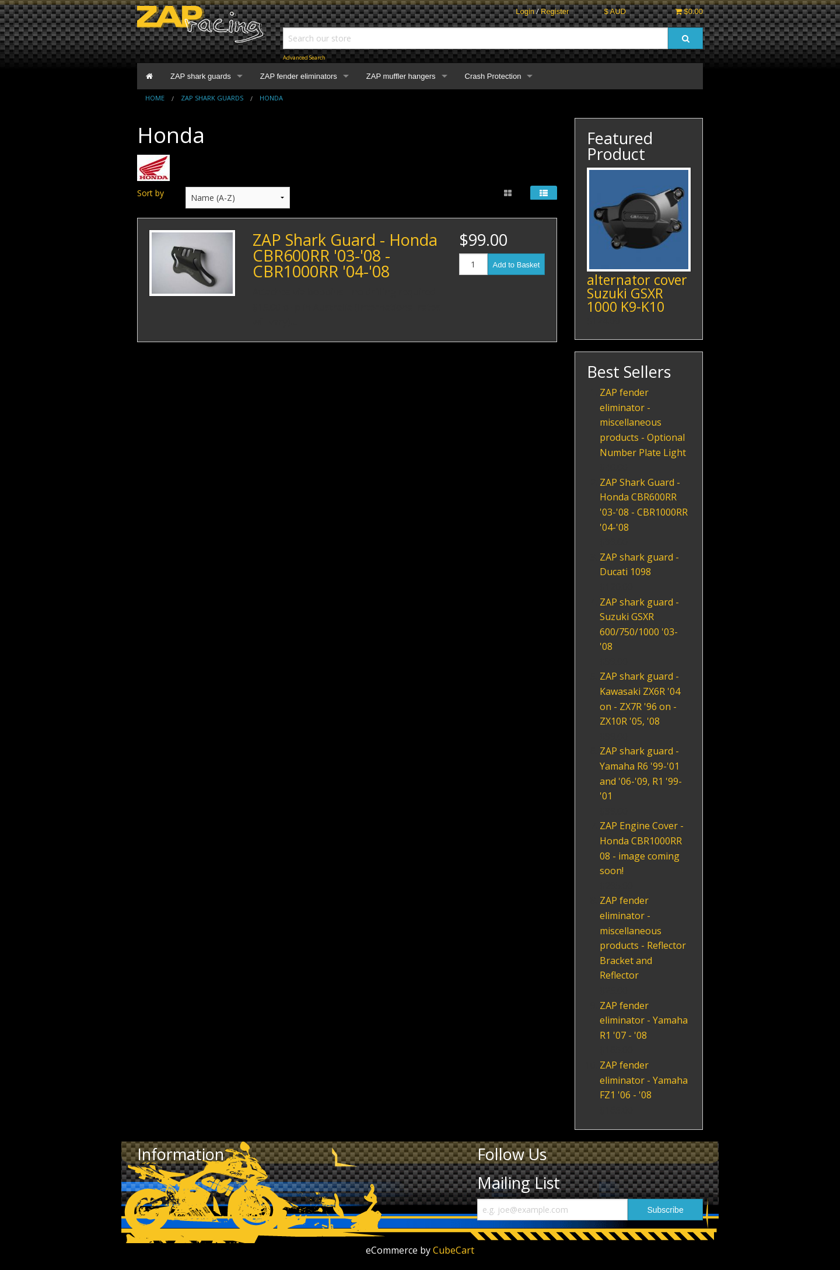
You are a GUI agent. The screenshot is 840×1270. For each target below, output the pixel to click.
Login (525, 11)
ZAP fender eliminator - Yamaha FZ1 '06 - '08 (644, 1080)
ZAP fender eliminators (298, 76)
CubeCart (453, 1250)
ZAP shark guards (200, 76)
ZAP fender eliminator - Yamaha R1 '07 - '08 (644, 1020)
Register (555, 11)
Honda (271, 97)
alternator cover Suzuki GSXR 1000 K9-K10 (637, 293)
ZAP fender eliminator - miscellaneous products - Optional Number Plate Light (643, 422)
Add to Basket (516, 264)
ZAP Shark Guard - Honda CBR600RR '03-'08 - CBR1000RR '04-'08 (345, 255)
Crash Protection (493, 76)
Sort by (150, 193)
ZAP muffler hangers (401, 76)
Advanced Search (304, 57)
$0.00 (689, 11)
